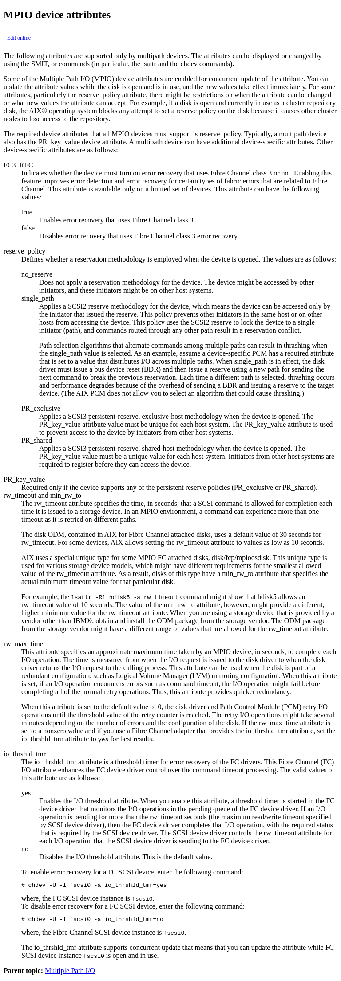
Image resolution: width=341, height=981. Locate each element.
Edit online (19, 38)
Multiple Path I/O (70, 973)
